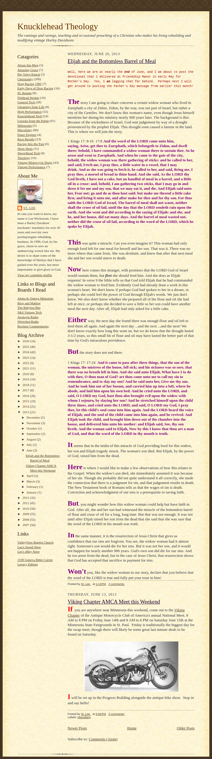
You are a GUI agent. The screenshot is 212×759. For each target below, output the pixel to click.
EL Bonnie (24, 93)
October (32, 428)
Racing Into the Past (30, 144)
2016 (26, 396)
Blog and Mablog (28, 303)
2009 (26, 514)
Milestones (24, 125)
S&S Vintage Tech (29, 312)
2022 (26, 363)
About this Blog (27, 65)
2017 (26, 390)
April (30, 475)
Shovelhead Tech (28, 153)
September (34, 433)
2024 (26, 352)
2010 (26, 508)
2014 (26, 406)
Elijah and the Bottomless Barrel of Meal (112, 61)
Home (132, 728)
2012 (26, 497)
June (30, 450)
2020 (26, 374)
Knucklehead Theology (57, 26)
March (31, 481)
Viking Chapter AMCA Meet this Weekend (114, 602)
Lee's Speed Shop (29, 547)
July (30, 444)
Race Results (26, 139)
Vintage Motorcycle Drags (34, 162)
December (34, 417)
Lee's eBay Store (28, 551)
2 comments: (116, 584)
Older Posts (186, 728)
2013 (26, 412)
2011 (26, 503)
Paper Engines (26, 134)
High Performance (29, 111)
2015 (26, 401)
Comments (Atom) (103, 739)
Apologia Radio (27, 317)
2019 (26, 379)
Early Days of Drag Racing (35, 88)
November (34, 423)
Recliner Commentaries (33, 326)
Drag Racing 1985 (29, 84)
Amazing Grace (27, 70)
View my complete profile (34, 275)
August (32, 439)
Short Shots (25, 148)
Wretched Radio (28, 321)
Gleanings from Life (30, 107)
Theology (23, 158)
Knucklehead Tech (29, 116)
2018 (26, 385)
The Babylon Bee (28, 307)
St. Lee (29, 208)
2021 (26, 368)
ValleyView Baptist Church (35, 542)
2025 (26, 346)
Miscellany (24, 130)
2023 (26, 357)
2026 (26, 341)
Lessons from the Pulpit (33, 121)
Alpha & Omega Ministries (35, 298)
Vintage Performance (31, 167)
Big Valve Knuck (28, 74)
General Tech (26, 102)
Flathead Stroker (28, 97)
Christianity (25, 79)
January (32, 492)
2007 (26, 525)
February (33, 486)
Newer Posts (77, 728)
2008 (26, 519)
